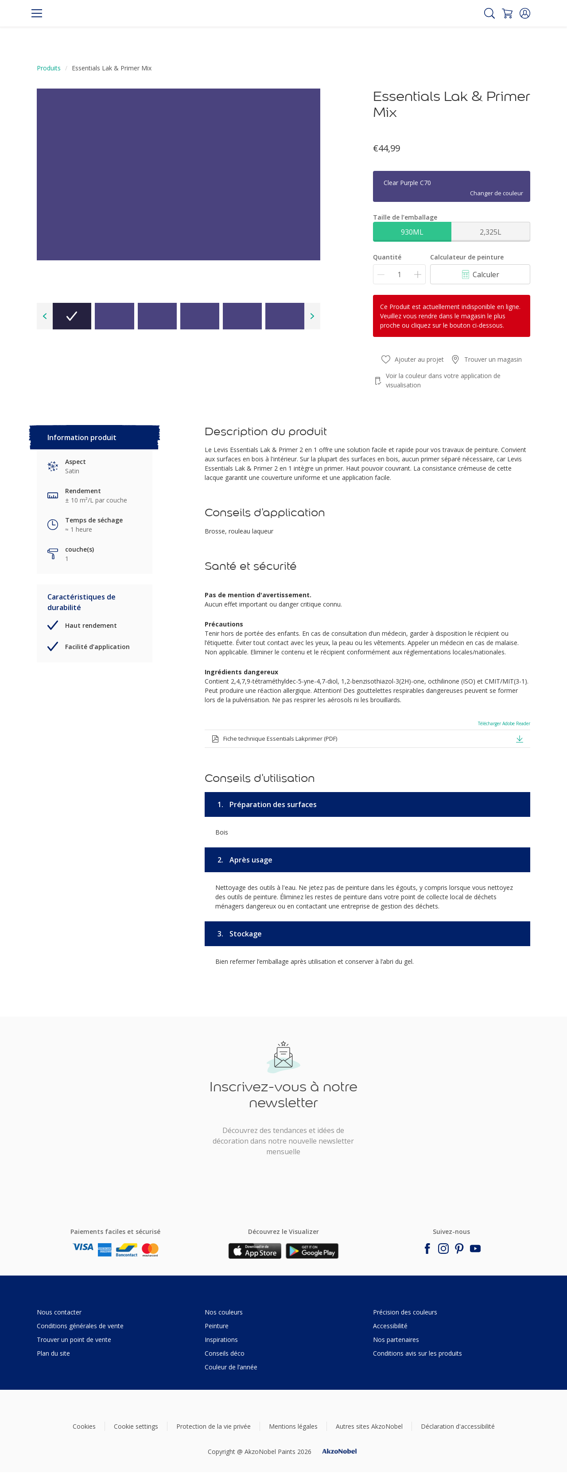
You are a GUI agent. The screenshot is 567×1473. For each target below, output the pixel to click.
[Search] (489, 13)
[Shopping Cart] (507, 13)
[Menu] (36, 13)
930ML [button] (412, 232)
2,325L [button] (490, 232)
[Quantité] (399, 274)
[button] (525, 13)
